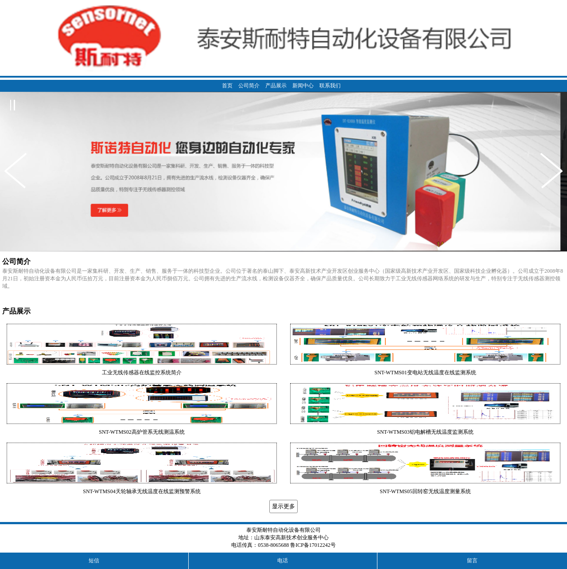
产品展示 (276, 85)
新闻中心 (303, 85)
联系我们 (330, 85)
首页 (227, 85)
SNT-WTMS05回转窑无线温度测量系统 (425, 491)
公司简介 (249, 85)
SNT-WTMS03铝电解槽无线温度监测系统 (425, 432)
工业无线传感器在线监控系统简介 (142, 372)
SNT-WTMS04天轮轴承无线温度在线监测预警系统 (142, 491)
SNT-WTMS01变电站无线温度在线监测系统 (425, 372)
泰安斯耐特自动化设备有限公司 (283, 530)
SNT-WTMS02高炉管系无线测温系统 (142, 432)
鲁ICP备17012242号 (313, 545)
